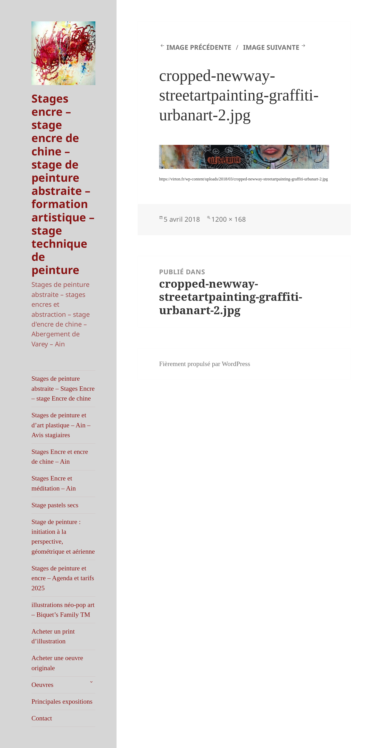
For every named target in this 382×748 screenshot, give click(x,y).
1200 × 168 (228, 219)
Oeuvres (42, 684)
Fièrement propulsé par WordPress (204, 364)
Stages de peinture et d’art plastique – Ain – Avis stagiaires (60, 425)
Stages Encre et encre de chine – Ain (59, 456)
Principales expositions (62, 701)
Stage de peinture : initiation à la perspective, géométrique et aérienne (63, 536)
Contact (41, 718)
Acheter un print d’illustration (53, 636)
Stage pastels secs (54, 505)
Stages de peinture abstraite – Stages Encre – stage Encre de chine (63, 388)
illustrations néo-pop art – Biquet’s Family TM (63, 609)
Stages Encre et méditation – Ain (53, 483)
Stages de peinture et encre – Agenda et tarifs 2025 (62, 578)
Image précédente (199, 47)
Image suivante (271, 47)
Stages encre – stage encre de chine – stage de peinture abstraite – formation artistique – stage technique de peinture (63, 184)
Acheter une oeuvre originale (57, 662)
